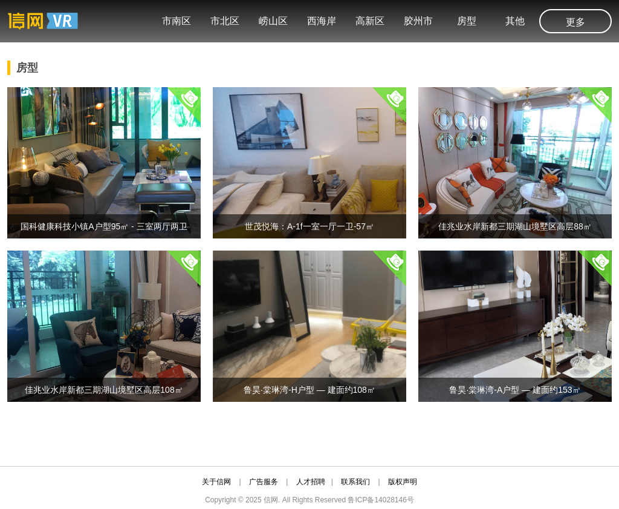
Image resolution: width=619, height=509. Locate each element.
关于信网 (216, 482)
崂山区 (273, 21)
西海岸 (321, 21)
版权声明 (402, 482)
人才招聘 (310, 482)
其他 (515, 21)
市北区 (224, 21)
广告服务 (263, 482)
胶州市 (418, 21)
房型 (466, 21)
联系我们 (355, 482)
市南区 (176, 21)
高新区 (369, 21)
